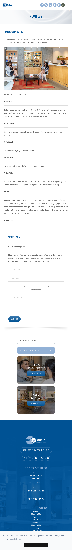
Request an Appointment (36, 453)
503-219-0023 (36, 491)
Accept (36, 545)
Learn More (36, 373)
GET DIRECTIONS (36, 483)
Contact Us (36, 403)
